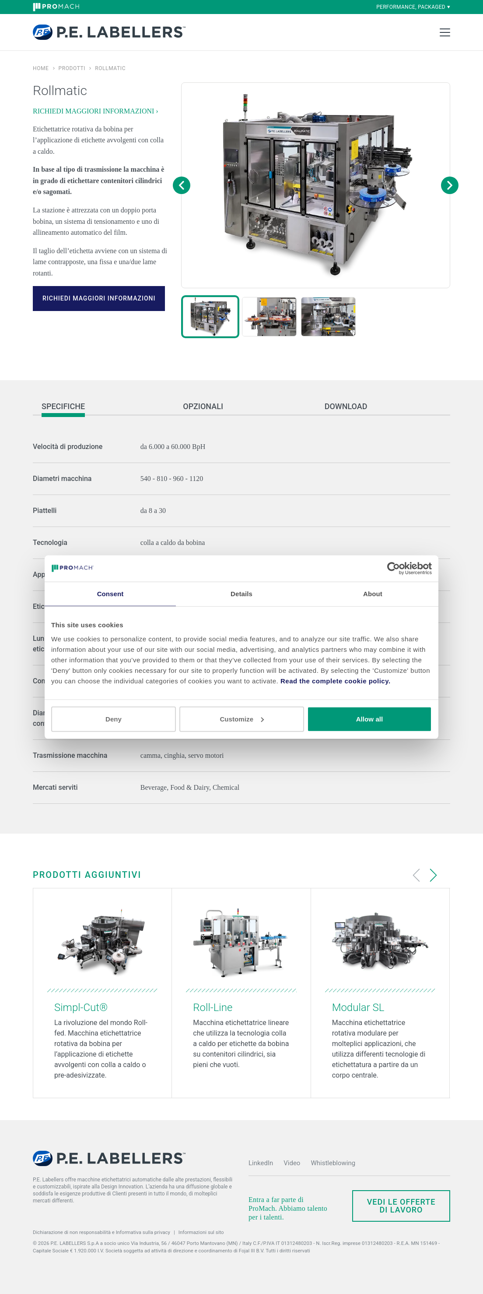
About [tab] (372, 594)
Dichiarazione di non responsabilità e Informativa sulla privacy (101, 1232)
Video (292, 1163)
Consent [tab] (110, 594)
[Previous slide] (416, 875)
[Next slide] (433, 875)
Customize (242, 718)
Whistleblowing (333, 1163)
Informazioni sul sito (201, 1232)
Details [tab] (241, 594)
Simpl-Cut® (81, 1007)
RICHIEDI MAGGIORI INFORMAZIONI (98, 298)
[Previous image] (181, 185)
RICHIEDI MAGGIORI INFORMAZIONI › (95, 111)
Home (41, 68)
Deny (113, 718)
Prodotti (72, 68)
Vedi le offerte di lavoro (401, 1205)
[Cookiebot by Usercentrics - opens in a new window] (393, 568)
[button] (210, 316)
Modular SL (358, 1007)
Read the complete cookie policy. (335, 680)
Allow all (369, 718)
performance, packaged (413, 7)
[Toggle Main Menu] (445, 32)
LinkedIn (260, 1163)
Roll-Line (212, 1007)
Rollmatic (110, 68)
